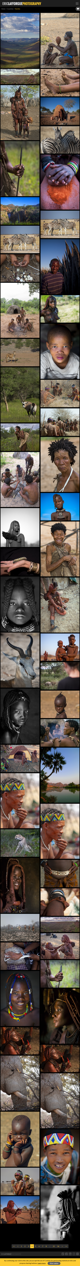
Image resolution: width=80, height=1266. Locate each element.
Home (3, 9)
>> (66, 1246)
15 (54, 1246)
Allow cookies (54, 1263)
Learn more (42, 1263)
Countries (10, 9)
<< (14, 1246)
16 (58, 1246)
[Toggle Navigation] (77, 3)
